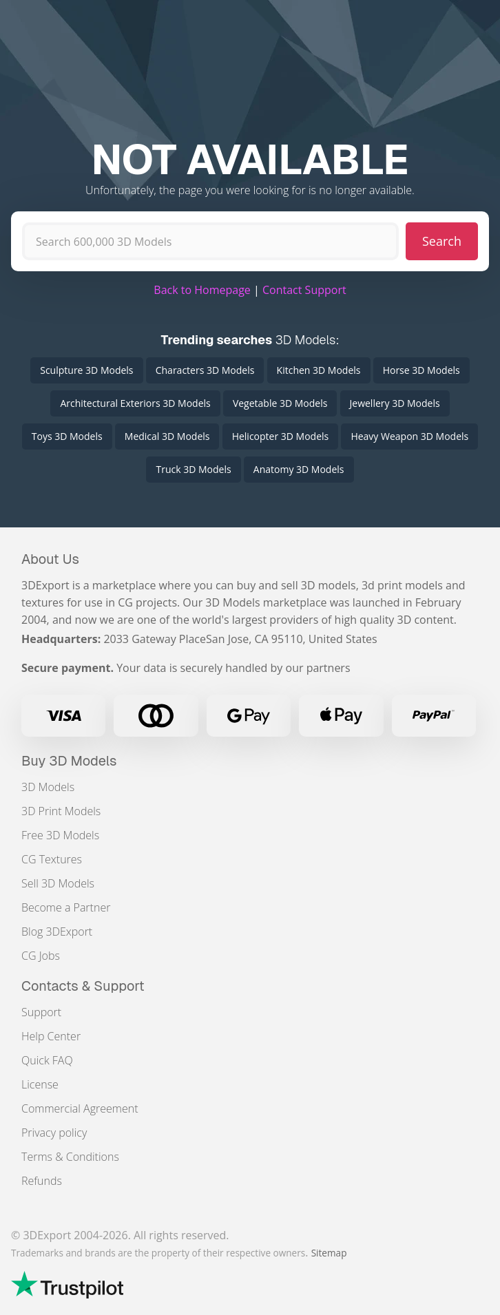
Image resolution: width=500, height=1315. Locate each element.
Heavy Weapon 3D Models (409, 436)
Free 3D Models (60, 835)
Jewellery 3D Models (395, 403)
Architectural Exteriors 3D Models (135, 403)
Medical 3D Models (167, 436)
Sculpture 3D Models (86, 370)
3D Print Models (61, 811)
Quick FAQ (47, 1060)
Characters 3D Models (205, 370)
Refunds (41, 1180)
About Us (50, 559)
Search (441, 241)
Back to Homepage (202, 289)
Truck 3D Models (193, 469)
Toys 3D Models (67, 436)
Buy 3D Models (69, 761)
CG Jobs (40, 955)
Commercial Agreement (79, 1108)
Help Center (51, 1036)
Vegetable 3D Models (280, 403)
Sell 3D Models (57, 883)
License (40, 1084)
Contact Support (304, 289)
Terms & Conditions (70, 1156)
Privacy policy (54, 1132)
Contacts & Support (83, 986)
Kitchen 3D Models (319, 370)
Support (41, 1012)
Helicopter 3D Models (280, 436)
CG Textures (51, 859)
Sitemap (329, 1252)
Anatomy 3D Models (298, 469)
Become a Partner (65, 907)
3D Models (47, 787)
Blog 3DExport (56, 931)
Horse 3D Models (421, 370)
